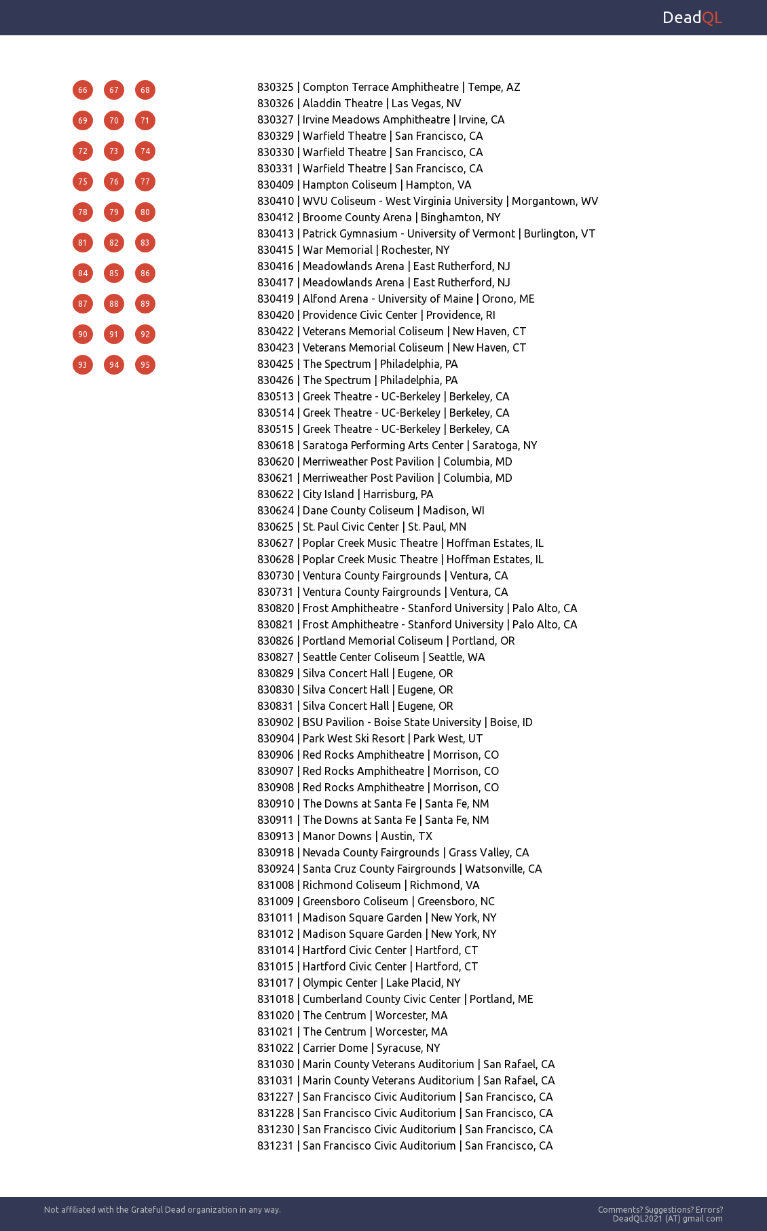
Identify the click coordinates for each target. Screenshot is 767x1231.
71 (145, 120)
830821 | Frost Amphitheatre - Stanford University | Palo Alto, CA (417, 624)
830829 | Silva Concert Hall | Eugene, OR (355, 673)
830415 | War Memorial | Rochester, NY (353, 250)
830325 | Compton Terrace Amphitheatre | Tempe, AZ (389, 87)
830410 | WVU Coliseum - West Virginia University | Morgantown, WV (428, 201)
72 (83, 151)
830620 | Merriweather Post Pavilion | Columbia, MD (384, 461)
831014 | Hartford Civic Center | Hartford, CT (368, 950)
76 (114, 181)
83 (145, 242)
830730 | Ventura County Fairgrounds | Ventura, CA (382, 575)
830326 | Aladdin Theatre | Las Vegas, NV (359, 103)
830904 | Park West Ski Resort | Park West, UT (370, 738)
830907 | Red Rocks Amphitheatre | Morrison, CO (378, 771)
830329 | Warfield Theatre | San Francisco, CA (370, 136)
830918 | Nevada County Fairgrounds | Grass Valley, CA (393, 852)
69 (83, 120)
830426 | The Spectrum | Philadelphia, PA (357, 380)
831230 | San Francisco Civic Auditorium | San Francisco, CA (405, 1129)
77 (145, 181)
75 (83, 181)
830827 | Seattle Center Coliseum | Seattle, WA (371, 657)
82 (114, 242)
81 (83, 242)
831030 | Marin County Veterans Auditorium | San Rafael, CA (406, 1064)
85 (114, 273)
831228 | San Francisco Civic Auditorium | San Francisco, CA (405, 1113)
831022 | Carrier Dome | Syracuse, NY (349, 1048)
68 (145, 90)
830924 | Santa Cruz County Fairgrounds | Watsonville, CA (399, 869)
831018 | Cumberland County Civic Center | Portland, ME (395, 999)
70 (114, 120)
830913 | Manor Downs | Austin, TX (344, 836)
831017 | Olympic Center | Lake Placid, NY (359, 983)
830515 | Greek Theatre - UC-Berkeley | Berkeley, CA (383, 429)
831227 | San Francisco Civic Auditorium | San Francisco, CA (405, 1097)
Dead (692, 17)
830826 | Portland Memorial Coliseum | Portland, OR (386, 641)
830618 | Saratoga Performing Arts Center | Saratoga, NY (397, 445)
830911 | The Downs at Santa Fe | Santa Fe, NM (373, 820)
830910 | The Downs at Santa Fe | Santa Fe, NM (373, 803)
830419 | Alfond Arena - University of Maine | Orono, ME (396, 298)
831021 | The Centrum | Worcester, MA (352, 1031)
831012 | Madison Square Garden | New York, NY (377, 934)
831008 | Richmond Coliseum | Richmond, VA (368, 885)
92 (145, 334)
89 (145, 303)
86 (145, 273)
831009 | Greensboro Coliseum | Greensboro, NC (376, 901)
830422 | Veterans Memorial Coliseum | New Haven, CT (392, 331)
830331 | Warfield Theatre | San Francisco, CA (370, 168)
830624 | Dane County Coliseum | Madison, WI (371, 510)
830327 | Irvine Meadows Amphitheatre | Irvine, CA (381, 119)
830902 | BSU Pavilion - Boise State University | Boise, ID (395, 722)
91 (114, 334)
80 (145, 212)
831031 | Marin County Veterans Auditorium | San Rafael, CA (406, 1080)
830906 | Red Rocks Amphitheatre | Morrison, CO (378, 755)
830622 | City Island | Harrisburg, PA (345, 494)
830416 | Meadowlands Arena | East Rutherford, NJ (383, 266)
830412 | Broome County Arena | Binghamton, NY (379, 217)
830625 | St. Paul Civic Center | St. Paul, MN (361, 526)
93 (83, 364)
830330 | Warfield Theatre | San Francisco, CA (370, 152)
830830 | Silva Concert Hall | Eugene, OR (355, 689)
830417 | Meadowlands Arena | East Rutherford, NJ (383, 282)
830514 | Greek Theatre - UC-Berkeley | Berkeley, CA (383, 412)
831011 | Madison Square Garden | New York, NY (377, 917)
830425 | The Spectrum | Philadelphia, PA (357, 364)
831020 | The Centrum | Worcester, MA (352, 1015)
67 (114, 90)
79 (114, 212)
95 (145, 364)
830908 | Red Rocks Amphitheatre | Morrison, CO (378, 787)
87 (83, 303)
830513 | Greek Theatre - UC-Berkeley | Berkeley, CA (383, 396)
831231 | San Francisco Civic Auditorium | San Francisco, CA (405, 1145)
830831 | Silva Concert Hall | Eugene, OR (355, 706)
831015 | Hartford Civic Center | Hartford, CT (368, 966)
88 (114, 303)
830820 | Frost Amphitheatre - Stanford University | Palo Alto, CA (417, 608)
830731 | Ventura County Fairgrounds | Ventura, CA (382, 592)
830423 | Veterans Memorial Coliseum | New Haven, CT (392, 347)
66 (83, 90)
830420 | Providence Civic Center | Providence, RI (376, 315)
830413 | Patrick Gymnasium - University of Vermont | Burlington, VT (426, 233)
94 (114, 364)
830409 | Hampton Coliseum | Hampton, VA (364, 184)
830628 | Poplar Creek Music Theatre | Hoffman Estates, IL (400, 559)
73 (114, 151)
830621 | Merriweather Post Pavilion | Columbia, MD (384, 478)
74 (145, 151)
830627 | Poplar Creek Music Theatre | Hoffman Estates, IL (400, 543)
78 (83, 212)
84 (83, 273)
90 (83, 334)
